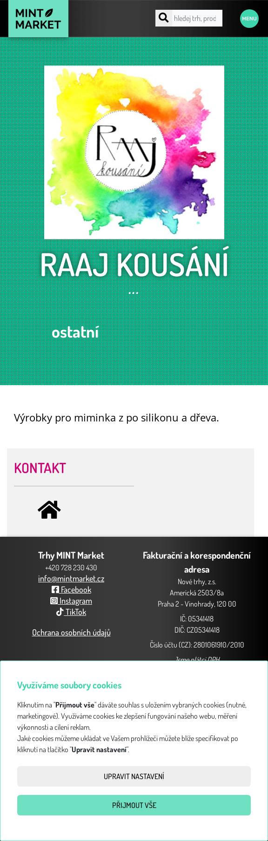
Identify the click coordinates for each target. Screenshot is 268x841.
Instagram (71, 600)
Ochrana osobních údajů (71, 632)
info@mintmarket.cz (71, 578)
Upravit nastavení (134, 776)
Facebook (71, 589)
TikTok (71, 612)
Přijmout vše (134, 805)
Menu (249, 18)
